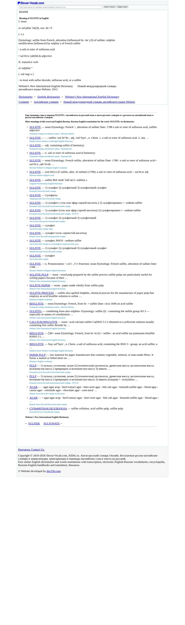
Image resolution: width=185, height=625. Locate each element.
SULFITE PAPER (39, 285)
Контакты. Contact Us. (31, 449)
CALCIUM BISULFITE (43, 321)
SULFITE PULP (38, 274)
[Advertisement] (140, 29)
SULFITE (35, 127)
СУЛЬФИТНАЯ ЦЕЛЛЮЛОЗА (48, 408)
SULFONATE (51, 423)
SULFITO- (35, 311)
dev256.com (54, 471)
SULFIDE (34, 423)
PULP (32, 365)
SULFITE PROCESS (41, 292)
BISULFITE (36, 303)
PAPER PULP (37, 354)
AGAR (33, 387)
